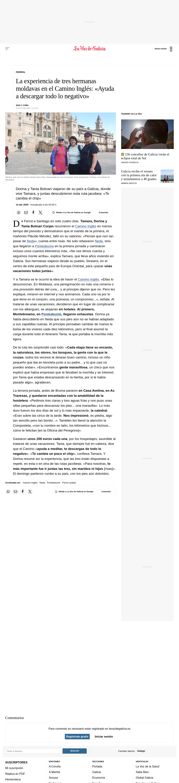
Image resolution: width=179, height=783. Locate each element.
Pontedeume (44, 246)
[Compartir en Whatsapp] (19, 212)
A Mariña (54, 772)
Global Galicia (144, 777)
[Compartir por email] (26, 212)
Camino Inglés (85, 226)
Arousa (53, 777)
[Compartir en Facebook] (33, 212)
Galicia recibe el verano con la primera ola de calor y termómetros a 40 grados (139, 175)
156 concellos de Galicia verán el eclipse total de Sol (145, 156)
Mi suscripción (14, 768)
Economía (98, 777)
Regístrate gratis (77, 736)
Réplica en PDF (15, 773)
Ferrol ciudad (69, 482)
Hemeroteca (13, 779)
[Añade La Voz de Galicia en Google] (71, 212)
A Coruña (55, 766)
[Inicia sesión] (164, 48)
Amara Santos (129, 183)
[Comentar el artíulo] (104, 212)
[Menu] (7, 48)
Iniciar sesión (104, 736)
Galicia (96, 772)
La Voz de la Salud (147, 766)
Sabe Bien (142, 772)
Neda (31, 241)
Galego (141, 751)
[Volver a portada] (89, 48)
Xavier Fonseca (129, 162)
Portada (97, 766)
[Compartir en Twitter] (41, 212)
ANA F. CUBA (22, 105)
